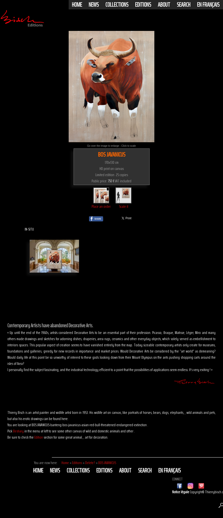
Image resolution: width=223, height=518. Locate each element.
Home (77, 4)
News (94, 4)
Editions (143, 4)
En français (208, 4)
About (164, 4)
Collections (116, 4)
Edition (38, 437)
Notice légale (181, 492)
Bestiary (18, 431)
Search (183, 4)
